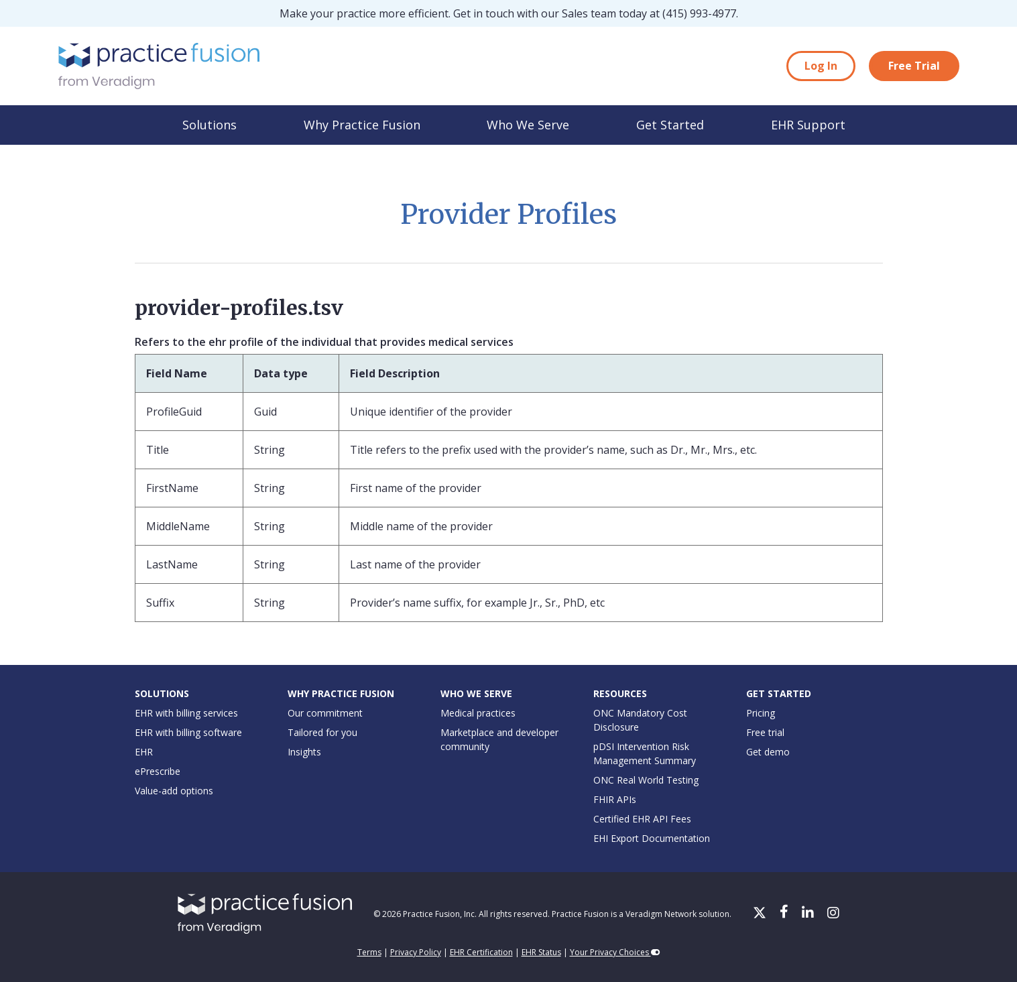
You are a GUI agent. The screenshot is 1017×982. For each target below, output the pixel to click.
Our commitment (325, 713)
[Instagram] (833, 913)
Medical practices (478, 713)
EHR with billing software (188, 732)
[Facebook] (785, 913)
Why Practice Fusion (362, 125)
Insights (304, 751)
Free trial (765, 732)
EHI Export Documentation (651, 838)
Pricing (760, 713)
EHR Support (808, 125)
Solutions (209, 125)
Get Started (670, 125)
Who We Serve (528, 125)
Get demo (768, 751)
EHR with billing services (186, 713)
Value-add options (174, 790)
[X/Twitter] (761, 913)
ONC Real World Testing (646, 780)
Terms (369, 952)
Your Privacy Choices (615, 952)
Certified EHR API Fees (642, 818)
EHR (144, 751)
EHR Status (541, 952)
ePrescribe (157, 771)
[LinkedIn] (809, 913)
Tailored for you (322, 732)
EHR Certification (481, 952)
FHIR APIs (614, 799)
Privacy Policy (415, 952)
